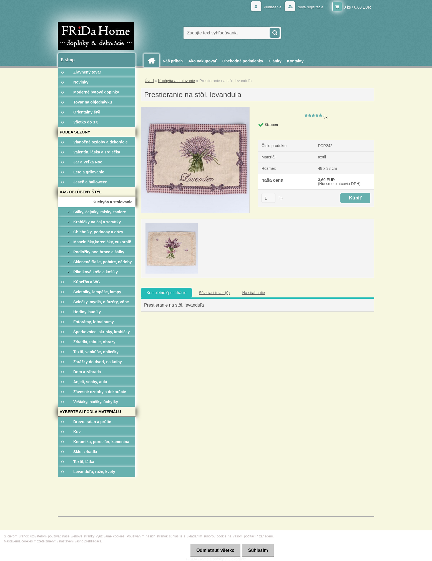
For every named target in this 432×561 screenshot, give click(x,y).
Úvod (149, 81)
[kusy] (268, 198)
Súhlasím (257, 550)
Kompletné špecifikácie (166, 292)
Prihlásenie (269, 7)
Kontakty (295, 61)
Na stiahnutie (253, 292)
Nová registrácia (308, 7)
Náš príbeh (173, 61)
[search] (274, 32)
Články (275, 61)
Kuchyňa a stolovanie (176, 81)
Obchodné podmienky (242, 61)
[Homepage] (153, 61)
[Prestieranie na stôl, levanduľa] (195, 109)
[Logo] (96, 36)
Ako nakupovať (202, 61)
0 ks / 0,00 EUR (357, 7)
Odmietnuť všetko (212, 550)
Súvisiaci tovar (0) (214, 292)
